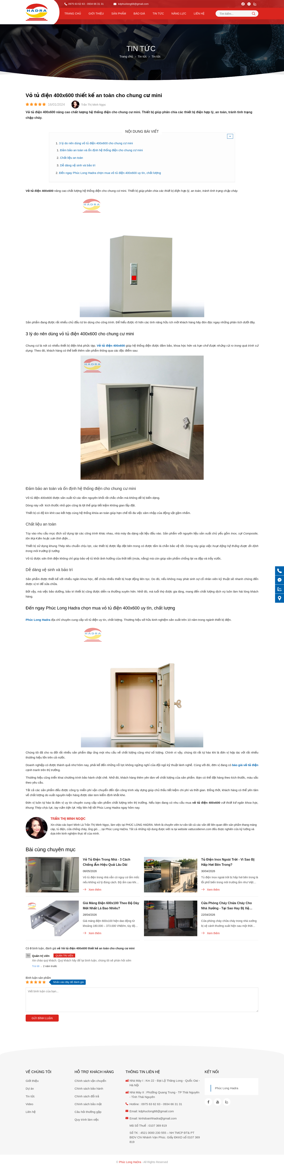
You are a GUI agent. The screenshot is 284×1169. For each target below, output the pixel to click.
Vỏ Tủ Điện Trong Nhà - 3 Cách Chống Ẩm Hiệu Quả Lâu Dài (106, 862)
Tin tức (158, 13)
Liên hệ (199, 13)
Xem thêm (92, 889)
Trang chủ (72, 13)
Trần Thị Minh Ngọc (68, 818)
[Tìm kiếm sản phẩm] (237, 13)
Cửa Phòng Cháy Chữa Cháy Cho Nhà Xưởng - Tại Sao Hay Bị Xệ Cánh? (226, 906)
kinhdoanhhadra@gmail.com (158, 1118)
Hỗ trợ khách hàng (94, 1072)
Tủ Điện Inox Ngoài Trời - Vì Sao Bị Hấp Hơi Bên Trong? (228, 862)
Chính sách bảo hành (89, 1088)
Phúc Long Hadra (226, 1088)
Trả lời (35, 966)
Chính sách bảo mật (88, 1104)
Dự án (30, 1088)
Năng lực (178, 13)
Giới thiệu (96, 13)
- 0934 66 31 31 (95, 3)
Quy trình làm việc (87, 1119)
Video (29, 1104)
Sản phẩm (118, 13)
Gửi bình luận (42, 1018)
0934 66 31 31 (172, 1104)
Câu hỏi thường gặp (88, 1111)
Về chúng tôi (38, 1072)
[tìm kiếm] (254, 13)
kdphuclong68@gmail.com (131, 3)
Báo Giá (139, 13)
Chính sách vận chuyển (90, 1080)
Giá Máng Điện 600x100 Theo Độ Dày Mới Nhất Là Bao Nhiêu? (111, 905)
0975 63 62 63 (76, 3)
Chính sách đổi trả (87, 1096)
